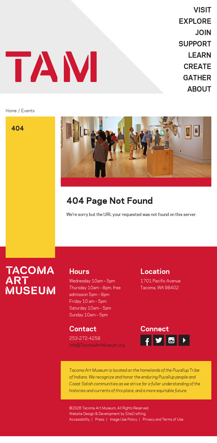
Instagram (171, 340)
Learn (199, 54)
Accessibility (79, 419)
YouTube (184, 340)
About (199, 88)
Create (197, 66)
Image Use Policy (123, 419)
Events (27, 110)
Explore (195, 20)
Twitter (158, 340)
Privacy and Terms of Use (163, 419)
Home (11, 110)
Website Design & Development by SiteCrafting (107, 413)
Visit (202, 9)
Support (195, 43)
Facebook (145, 340)
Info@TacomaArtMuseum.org (97, 345)
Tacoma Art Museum (51, 66)
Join (203, 32)
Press (99, 419)
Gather (197, 77)
